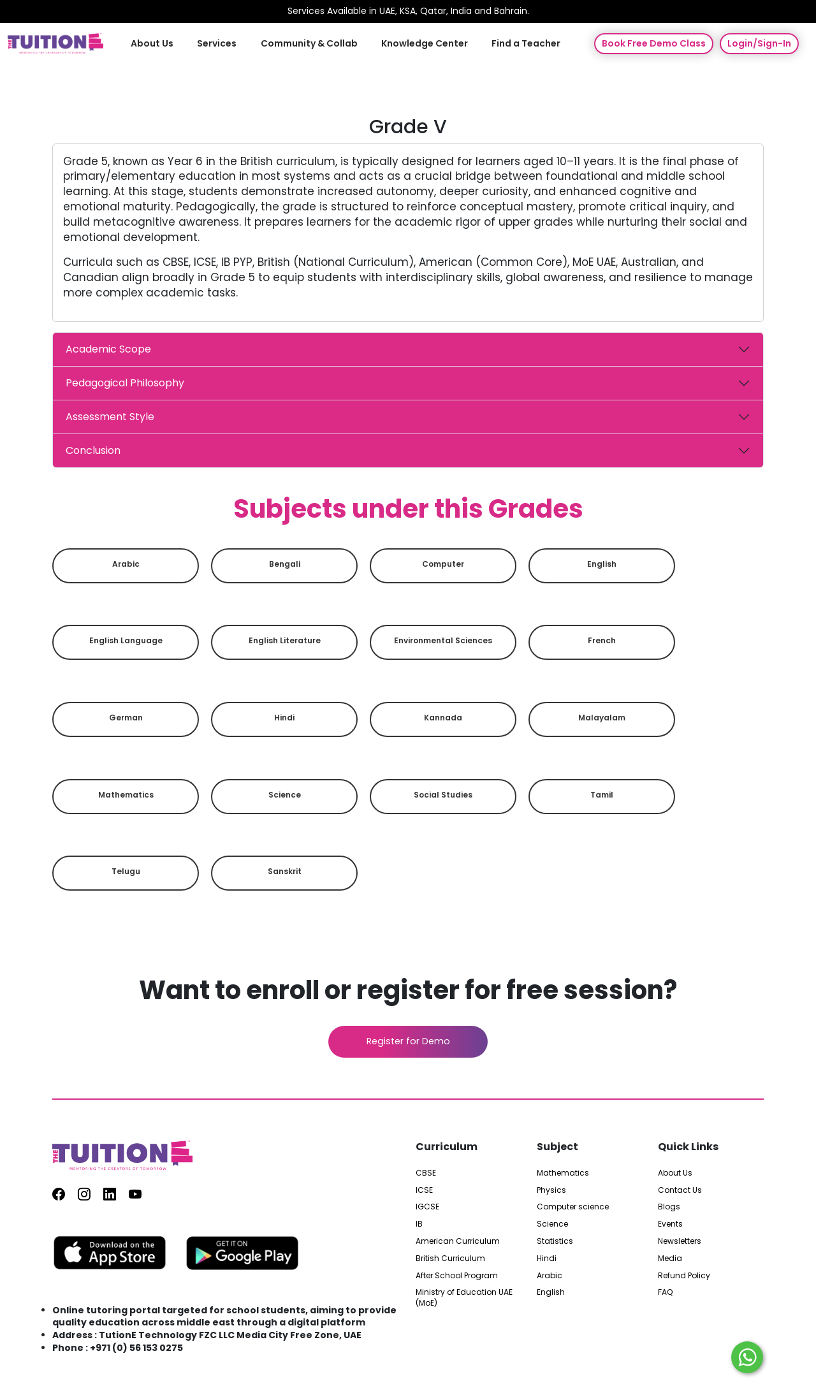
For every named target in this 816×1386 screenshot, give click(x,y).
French (602, 640)
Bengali (284, 563)
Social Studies (443, 794)
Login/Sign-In (759, 43)
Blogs (669, 1207)
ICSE (424, 1190)
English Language (126, 640)
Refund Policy (684, 1275)
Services (218, 43)
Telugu (126, 871)
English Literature (285, 640)
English (601, 563)
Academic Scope (108, 349)
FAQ (665, 1292)
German (126, 717)
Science (284, 794)
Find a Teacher (524, 43)
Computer (443, 563)
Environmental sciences (443, 640)
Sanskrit (285, 871)
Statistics (555, 1241)
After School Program (457, 1275)
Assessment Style (110, 416)
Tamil (601, 794)
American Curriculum (458, 1241)
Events (670, 1224)
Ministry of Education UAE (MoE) (464, 1297)
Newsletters (679, 1241)
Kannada (443, 717)
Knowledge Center (424, 43)
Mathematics (126, 794)
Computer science (573, 1207)
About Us (154, 43)
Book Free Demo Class (654, 43)
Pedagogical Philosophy (125, 383)
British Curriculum (450, 1258)
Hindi (284, 717)
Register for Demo (408, 1041)
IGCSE (427, 1207)
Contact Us (680, 1190)
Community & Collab (309, 43)
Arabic (126, 563)
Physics (551, 1190)
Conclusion (93, 450)
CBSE (426, 1173)
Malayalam (601, 717)
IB (419, 1224)
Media (670, 1258)
